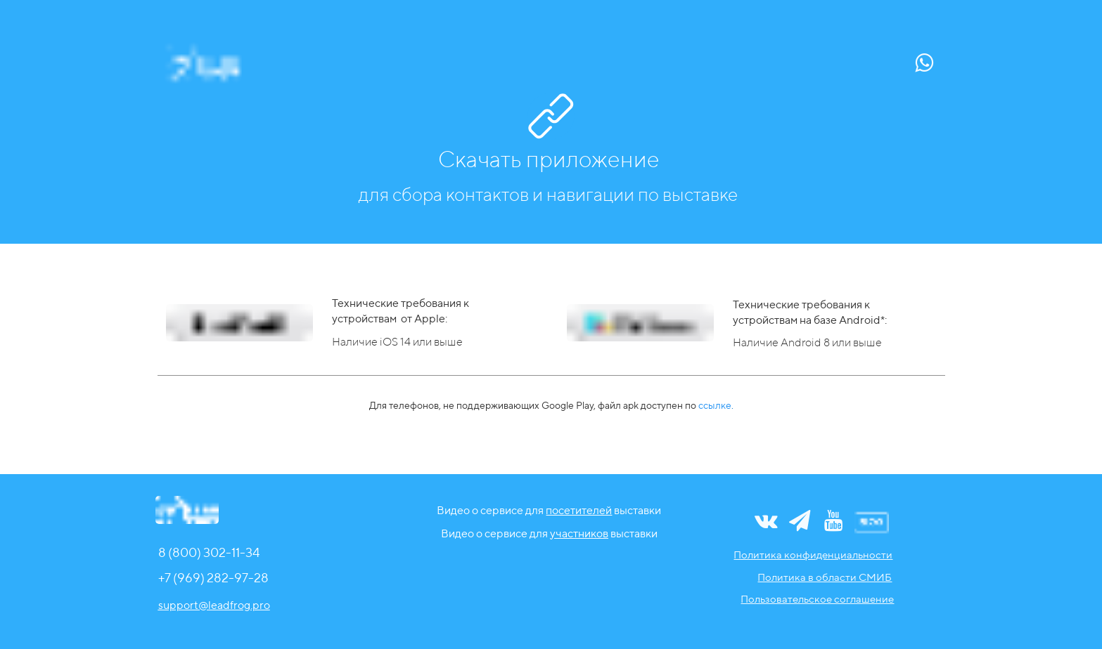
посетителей (579, 510)
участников (579, 533)
